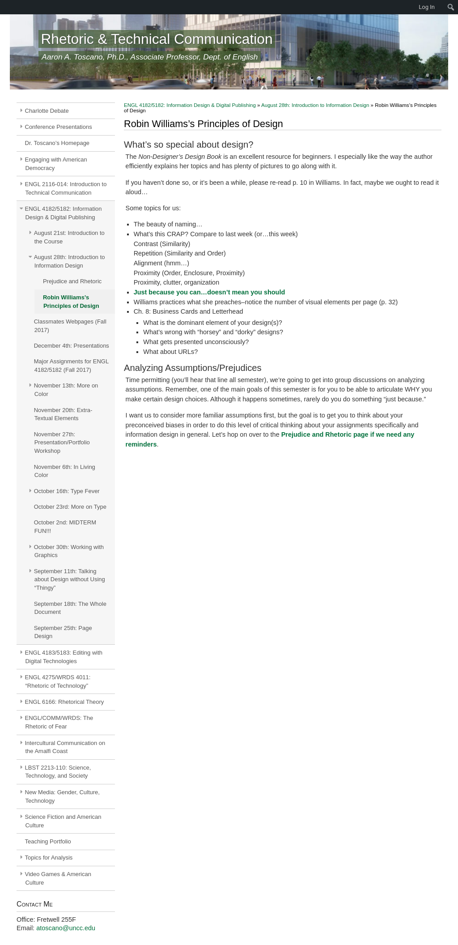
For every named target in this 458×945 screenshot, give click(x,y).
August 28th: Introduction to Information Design (69, 261)
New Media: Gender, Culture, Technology (62, 796)
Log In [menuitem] (427, 7)
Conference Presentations (58, 126)
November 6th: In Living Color (64, 471)
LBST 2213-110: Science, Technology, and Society (58, 771)
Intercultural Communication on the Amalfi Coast (65, 747)
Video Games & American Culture (58, 878)
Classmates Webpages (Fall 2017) (70, 325)
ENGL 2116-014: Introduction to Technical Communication (66, 188)
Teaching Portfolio (48, 841)
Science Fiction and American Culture (63, 821)
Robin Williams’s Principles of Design (71, 301)
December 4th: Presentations (71, 345)
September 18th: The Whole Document (70, 608)
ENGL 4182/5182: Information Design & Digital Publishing (63, 213)
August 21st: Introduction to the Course (69, 237)
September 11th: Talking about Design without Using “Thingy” (69, 580)
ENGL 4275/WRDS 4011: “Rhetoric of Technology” (58, 681)
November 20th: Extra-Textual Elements (63, 414)
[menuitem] (4, 7)
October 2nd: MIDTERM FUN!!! (65, 526)
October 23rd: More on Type (70, 506)
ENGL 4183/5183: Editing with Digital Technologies (63, 656)
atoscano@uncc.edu (65, 928)
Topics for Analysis (49, 857)
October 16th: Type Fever (67, 491)
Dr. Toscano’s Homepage (57, 143)
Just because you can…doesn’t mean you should (209, 292)
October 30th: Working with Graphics (69, 551)
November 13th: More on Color (66, 389)
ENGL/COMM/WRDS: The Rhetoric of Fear (59, 722)
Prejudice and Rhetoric (72, 281)
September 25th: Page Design (63, 632)
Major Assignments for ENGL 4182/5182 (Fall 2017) (71, 365)
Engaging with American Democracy (56, 163)
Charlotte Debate (47, 110)
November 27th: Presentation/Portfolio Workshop (62, 443)
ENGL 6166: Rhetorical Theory (64, 701)
